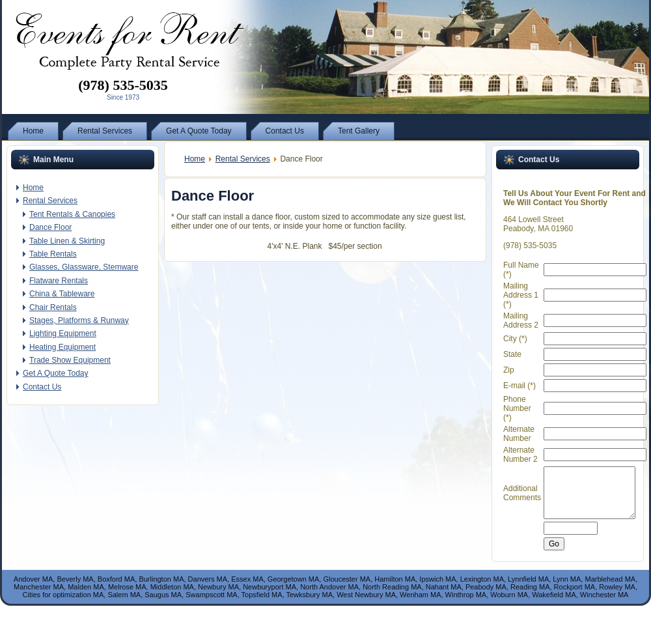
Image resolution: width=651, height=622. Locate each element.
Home (194, 158)
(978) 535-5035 (122, 85)
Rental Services (242, 158)
